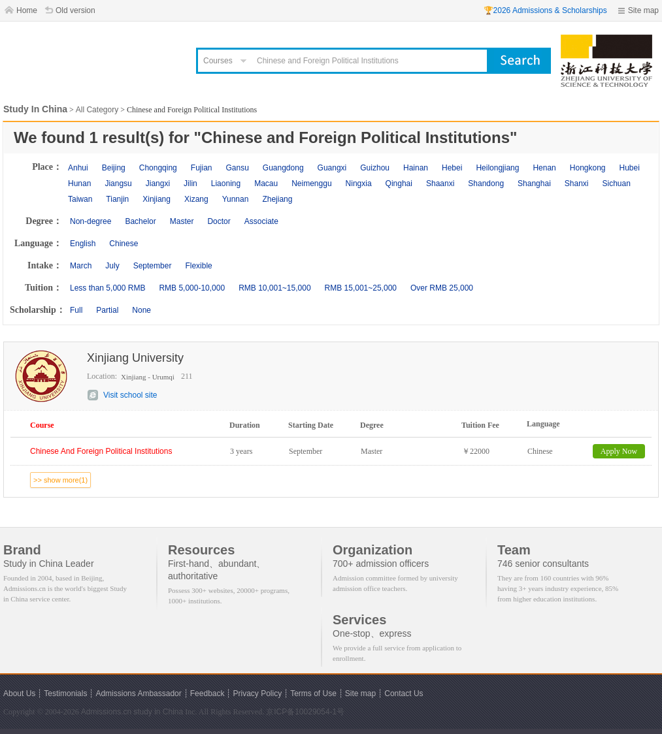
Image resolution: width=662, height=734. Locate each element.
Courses (218, 60)
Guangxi (332, 167)
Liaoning (225, 183)
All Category (97, 109)
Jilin (190, 183)
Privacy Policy (257, 693)
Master (182, 221)
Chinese (123, 243)
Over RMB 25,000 (441, 288)
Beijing (113, 167)
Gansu (236, 167)
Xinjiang (156, 199)
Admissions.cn (106, 711)
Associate (261, 221)
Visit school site (130, 395)
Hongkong (588, 167)
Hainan (415, 167)
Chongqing (158, 167)
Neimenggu (311, 183)
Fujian (201, 167)
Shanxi (577, 183)
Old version (75, 10)
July (112, 265)
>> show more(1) (60, 480)
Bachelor (140, 221)
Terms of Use (313, 693)
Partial (107, 310)
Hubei (630, 167)
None (141, 310)
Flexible (198, 265)
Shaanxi (440, 183)
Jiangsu (118, 183)
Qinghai (399, 183)
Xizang (196, 199)
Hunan (79, 183)
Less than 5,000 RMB (107, 288)
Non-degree (90, 221)
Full (76, 310)
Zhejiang (277, 199)
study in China (158, 711)
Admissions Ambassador (138, 693)
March (80, 265)
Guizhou (374, 167)
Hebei (452, 167)
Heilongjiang (497, 167)
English (82, 243)
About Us (19, 693)
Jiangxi (158, 183)
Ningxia (359, 183)
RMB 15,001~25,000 (361, 288)
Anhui (78, 167)
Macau (266, 183)
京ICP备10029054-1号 (305, 711)
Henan (544, 167)
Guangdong (283, 167)
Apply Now (619, 451)
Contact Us (403, 693)
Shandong (486, 183)
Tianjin (117, 199)
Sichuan (617, 183)
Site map (643, 10)
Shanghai (534, 183)
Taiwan (80, 199)
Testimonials (65, 693)
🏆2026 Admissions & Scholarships (545, 10)
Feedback (207, 693)
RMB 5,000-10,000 (192, 288)
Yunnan (235, 199)
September (152, 265)
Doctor (218, 221)
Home (26, 10)
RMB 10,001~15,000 (274, 288)
